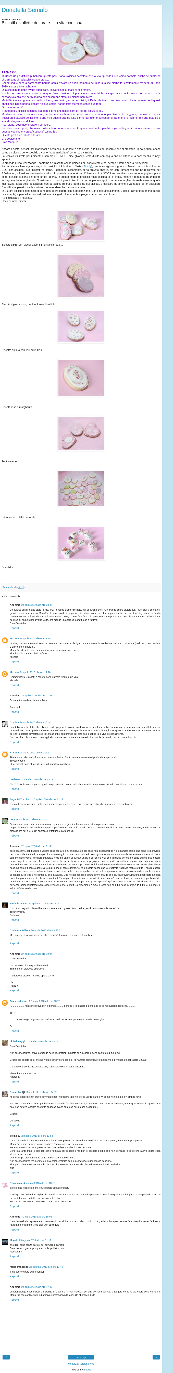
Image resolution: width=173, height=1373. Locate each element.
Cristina (14, 722)
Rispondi (14, 628)
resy (12, 819)
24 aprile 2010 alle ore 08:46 (36, 605)
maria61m (15, 779)
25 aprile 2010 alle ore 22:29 (47, 799)
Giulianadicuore (19, 1001)
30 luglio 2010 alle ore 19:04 (36, 1216)
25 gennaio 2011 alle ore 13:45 (46, 1266)
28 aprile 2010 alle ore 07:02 (41, 1092)
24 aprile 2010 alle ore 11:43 (36, 695)
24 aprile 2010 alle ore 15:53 (35, 752)
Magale (14, 1240)
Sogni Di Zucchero (20, 799)
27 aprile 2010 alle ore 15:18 (42, 1041)
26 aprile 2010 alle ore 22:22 (46, 930)
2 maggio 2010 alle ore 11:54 (37, 1135)
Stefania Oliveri (19, 903)
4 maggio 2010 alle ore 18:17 (39, 1183)
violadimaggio (18, 1041)
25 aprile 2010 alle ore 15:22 (37, 779)
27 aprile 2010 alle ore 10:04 (36, 953)
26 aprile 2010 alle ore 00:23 (31, 819)
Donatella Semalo (25, 10)
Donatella (15, 1092)
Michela (14, 638)
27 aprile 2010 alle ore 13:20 (44, 1001)
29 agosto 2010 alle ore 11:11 (35, 1240)
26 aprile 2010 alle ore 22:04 (44, 903)
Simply (87, 166)
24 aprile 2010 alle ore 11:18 (35, 672)
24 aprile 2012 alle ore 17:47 (36, 1287)
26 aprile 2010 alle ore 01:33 (36, 846)
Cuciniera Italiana (20, 930)
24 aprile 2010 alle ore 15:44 (35, 722)
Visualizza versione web (81, 1363)
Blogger (87, 1369)
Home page (81, 1357)
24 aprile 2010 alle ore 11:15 (35, 638)
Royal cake (16, 1183)
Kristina (14, 752)
